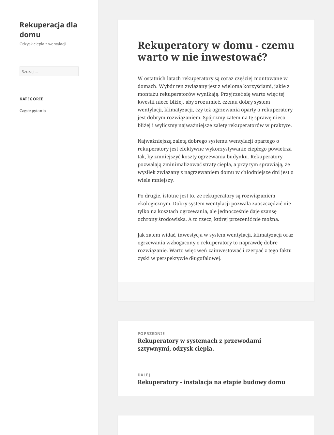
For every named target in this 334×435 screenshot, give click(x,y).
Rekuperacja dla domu (48, 29)
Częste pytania (33, 110)
